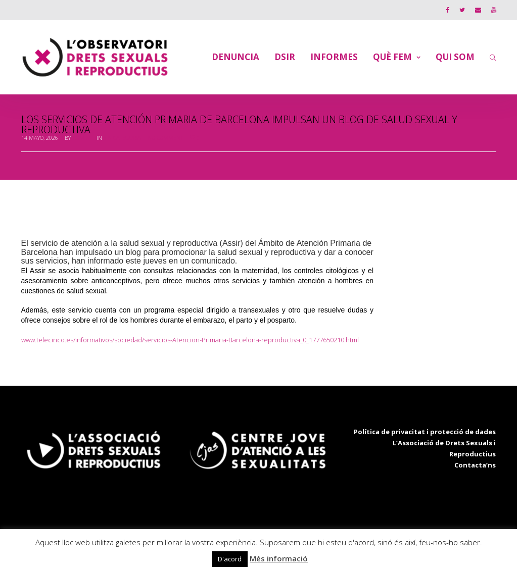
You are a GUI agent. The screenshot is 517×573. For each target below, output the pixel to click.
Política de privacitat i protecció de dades (425, 431)
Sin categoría (122, 137)
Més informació (279, 558)
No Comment (165, 137)
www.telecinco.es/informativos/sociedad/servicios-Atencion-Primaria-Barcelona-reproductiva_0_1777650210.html (190, 339)
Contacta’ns (475, 465)
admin (81, 137)
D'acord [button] (230, 558)
